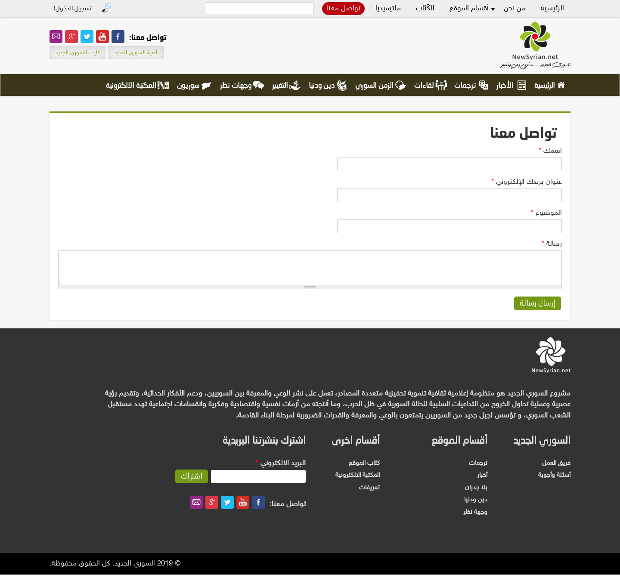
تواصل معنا (343, 8)
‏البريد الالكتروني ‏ (281, 470)
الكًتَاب (425, 8)
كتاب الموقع (364, 470)
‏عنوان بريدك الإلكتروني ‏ (526, 182)
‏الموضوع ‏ (546, 213)
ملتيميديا (388, 8)
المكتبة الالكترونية (131, 86)
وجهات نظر (235, 86)
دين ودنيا (322, 86)
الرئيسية (552, 8)
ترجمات (465, 86)
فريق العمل (556, 470)
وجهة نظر (475, 519)
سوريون (188, 86)
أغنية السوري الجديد (135, 52)
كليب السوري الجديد (78, 52)
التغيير (280, 86)
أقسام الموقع (469, 8)
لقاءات (424, 86)
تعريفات (369, 494)
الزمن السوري (374, 86)
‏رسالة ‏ (552, 244)
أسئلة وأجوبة (554, 482)
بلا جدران (476, 494)
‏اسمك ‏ (550, 151)
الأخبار (505, 86)
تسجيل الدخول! (73, 9)
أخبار (482, 482)
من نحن (515, 8)
